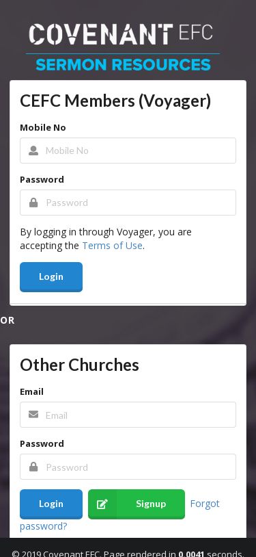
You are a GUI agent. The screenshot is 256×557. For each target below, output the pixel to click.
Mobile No (43, 127)
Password (42, 179)
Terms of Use (112, 245)
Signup (127, 504)
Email (32, 391)
